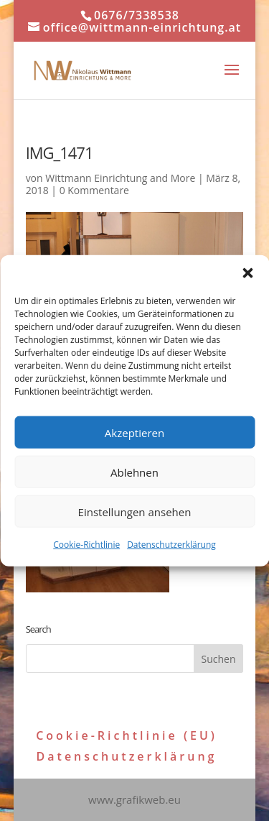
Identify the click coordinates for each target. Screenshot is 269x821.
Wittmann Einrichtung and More (120, 178)
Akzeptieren (134, 432)
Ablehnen (134, 471)
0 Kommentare (94, 190)
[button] (247, 273)
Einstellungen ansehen (135, 511)
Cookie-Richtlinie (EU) (126, 735)
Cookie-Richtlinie (86, 544)
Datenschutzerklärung (171, 544)
